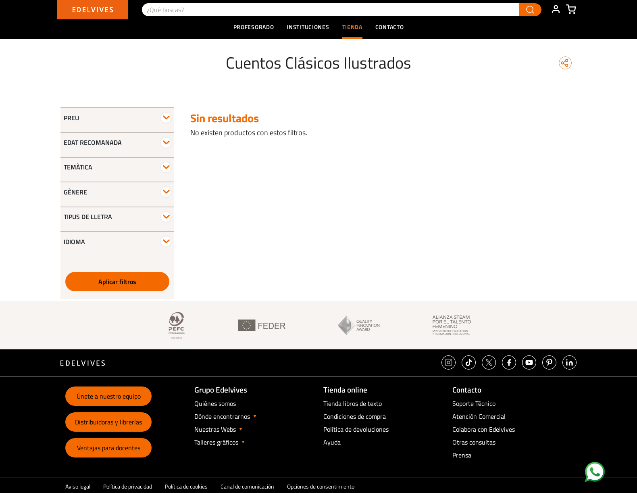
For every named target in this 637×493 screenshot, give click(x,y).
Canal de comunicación (247, 486)
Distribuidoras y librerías (108, 422)
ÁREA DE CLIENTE (555, 10)
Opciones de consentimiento (320, 486)
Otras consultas (473, 442)
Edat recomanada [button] (93, 142)
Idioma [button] (74, 241)
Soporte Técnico (473, 403)
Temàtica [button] (78, 167)
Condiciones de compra (354, 416)
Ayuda (332, 442)
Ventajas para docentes (108, 448)
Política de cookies (186, 486)
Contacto (389, 27)
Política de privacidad (127, 486)
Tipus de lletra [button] (88, 216)
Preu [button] (71, 118)
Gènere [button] (75, 192)
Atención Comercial (479, 416)
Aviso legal (77, 486)
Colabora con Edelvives (483, 429)
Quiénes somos (215, 403)
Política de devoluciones (356, 429)
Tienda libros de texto (352, 403)
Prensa (461, 455)
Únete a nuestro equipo (109, 396)
